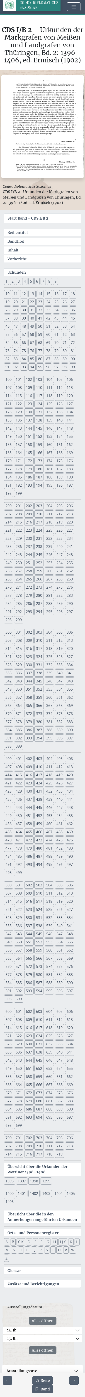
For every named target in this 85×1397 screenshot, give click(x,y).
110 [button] (39, 387)
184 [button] (8, 477)
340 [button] (59, 672)
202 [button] (29, 505)
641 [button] (70, 1052)
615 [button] (19, 1027)
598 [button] (8, 999)
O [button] (20, 1250)
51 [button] (48, 326)
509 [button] (29, 893)
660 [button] (49, 1076)
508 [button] (19, 893)
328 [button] (8, 664)
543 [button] (19, 933)
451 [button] (29, 815)
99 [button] (73, 367)
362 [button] (70, 697)
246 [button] (49, 554)
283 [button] (70, 595)
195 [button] (49, 485)
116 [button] (29, 395)
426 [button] (59, 783)
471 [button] (19, 840)
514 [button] (8, 901)
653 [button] (49, 1068)
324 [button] (39, 656)
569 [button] (70, 958)
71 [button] (65, 342)
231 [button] (39, 538)
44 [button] (65, 318)
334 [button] (70, 664)
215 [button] (19, 522)
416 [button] (29, 774)
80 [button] (65, 350)
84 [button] (24, 358)
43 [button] (56, 318)
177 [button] (8, 468)
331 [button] (39, 664)
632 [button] (49, 1044)
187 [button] (39, 477)
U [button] (59, 1250)
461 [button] (59, 823)
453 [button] (49, 815)
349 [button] (8, 689)
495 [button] (49, 864)
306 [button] (70, 632)
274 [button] (49, 587)
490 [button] (70, 856)
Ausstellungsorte (22, 1371)
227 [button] (70, 530)
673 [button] (39, 1092)
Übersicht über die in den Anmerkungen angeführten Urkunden (42, 1217)
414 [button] (8, 774)
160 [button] (49, 444)
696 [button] (59, 1117)
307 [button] (8, 640)
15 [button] (48, 293)
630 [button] (29, 1044)
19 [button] (7, 301)
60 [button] (48, 334)
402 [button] (29, 758)
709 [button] (29, 1146)
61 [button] (56, 334)
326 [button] (59, 656)
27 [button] (73, 301)
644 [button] (29, 1060)
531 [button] (39, 917)
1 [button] (6, 281)
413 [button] (70, 766)
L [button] (77, 1241)
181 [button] (49, 468)
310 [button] (39, 640)
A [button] (6, 1241)
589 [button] (59, 982)
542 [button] (8, 933)
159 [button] (39, 444)
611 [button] (49, 1019)
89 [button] (65, 358)
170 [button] (8, 460)
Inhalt (13, 250)
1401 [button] (22, 1193)
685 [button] (19, 1109)
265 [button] (29, 579)
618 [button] (49, 1027)
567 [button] (49, 958)
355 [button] (70, 689)
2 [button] (13, 281)
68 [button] (40, 342)
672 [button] (29, 1092)
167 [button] (49, 452)
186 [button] (29, 477)
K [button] (71, 1241)
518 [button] (49, 901)
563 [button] (8, 958)
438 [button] (39, 799)
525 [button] (49, 909)
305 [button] (59, 632)
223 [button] (29, 530)
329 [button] (19, 664)
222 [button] (19, 530)
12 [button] (24, 293)
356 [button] (8, 697)
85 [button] (32, 358)
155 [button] (70, 436)
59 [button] (40, 334)
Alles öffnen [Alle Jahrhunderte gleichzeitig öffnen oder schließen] (42, 1321)
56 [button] (16, 334)
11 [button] (16, 293)
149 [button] (8, 436)
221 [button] (8, 530)
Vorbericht (17, 259)
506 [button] (70, 885)
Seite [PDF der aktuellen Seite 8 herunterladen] (42, 1380)
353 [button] (49, 689)
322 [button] (19, 656)
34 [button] (56, 310)
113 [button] (70, 387)
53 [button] (65, 326)
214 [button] (8, 522)
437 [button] (29, 799)
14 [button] (40, 293)
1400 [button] (9, 1193)
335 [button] (8, 672)
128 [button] (8, 412)
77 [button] (40, 350)
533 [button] (59, 917)
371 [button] (19, 713)
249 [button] (8, 562)
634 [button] (70, 1044)
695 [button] (49, 1117)
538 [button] (39, 925)
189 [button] (59, 477)
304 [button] (49, 632)
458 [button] (29, 823)
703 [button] (39, 1137)
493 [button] (29, 864)
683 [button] (70, 1101)
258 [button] (29, 570)
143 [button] (19, 428)
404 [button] (49, 758)
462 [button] (70, 823)
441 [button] (70, 799)
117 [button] (39, 395)
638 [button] (39, 1052)
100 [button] (8, 379)
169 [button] (70, 452)
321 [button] (8, 656)
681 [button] (49, 1101)
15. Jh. (12, 1338)
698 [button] (8, 1125)
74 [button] (16, 350)
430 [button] (29, 791)
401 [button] (19, 758)
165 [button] (29, 452)
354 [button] (59, 689)
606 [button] (70, 1011)
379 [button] (29, 721)
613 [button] (70, 1019)
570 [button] (8, 966)
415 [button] (19, 774)
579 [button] (29, 974)
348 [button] (70, 681)
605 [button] (59, 1011)
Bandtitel (15, 241)
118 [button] (49, 395)
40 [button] (32, 318)
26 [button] (65, 301)
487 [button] (39, 856)
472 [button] (29, 840)
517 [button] (39, 901)
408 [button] (19, 766)
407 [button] (8, 766)
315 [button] (19, 648)
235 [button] (8, 546)
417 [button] (39, 774)
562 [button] (70, 950)
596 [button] (59, 990)
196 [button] (59, 485)
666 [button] (39, 1084)
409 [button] (29, 766)
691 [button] (8, 1117)
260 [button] (49, 570)
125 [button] (49, 403)
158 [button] (29, 444)
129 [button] (19, 412)
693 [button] (29, 1117)
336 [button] (19, 672)
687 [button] (39, 1109)
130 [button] (29, 412)
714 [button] (8, 1154)
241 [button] (70, 546)
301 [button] (19, 632)
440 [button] (59, 799)
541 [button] (70, 925)
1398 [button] (34, 1181)
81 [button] (73, 350)
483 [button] (70, 848)
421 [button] (8, 783)
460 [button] (49, 823)
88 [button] (56, 358)
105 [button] (59, 379)
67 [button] (32, 342)
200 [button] (8, 505)
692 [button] (19, 1117)
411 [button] (49, 766)
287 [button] (39, 603)
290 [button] (70, 603)
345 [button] (39, 681)
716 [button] (29, 1154)
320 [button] (70, 648)
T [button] (53, 1250)
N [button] (14, 1250)
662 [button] (70, 1076)
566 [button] (39, 958)
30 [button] (24, 310)
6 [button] (37, 281)
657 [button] (19, 1076)
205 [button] (59, 505)
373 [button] (39, 713)
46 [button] (7, 326)
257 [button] (19, 570)
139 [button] (49, 420)
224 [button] (39, 530)
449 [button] (8, 815)
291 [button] (8, 611)
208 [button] (19, 513)
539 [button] (49, 925)
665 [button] (29, 1084)
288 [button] (49, 603)
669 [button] (70, 1084)
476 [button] (70, 840)
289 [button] (59, 603)
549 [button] (8, 942)
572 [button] (29, 966)
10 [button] (7, 293)
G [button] (47, 1241)
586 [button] (29, 982)
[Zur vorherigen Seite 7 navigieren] (7, 1380)
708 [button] (19, 1146)
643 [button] (19, 1060)
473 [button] (39, 840)
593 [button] (29, 990)
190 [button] (70, 477)
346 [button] (49, 681)
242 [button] (8, 554)
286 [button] (29, 603)
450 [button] (19, 815)
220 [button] (70, 522)
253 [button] (49, 562)
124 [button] (39, 403)
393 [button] (29, 738)
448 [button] (70, 807)
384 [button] (8, 729)
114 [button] (8, 395)
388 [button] (49, 729)
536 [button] (19, 925)
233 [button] (59, 538)
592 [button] (19, 990)
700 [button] (8, 1137)
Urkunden (16, 272)
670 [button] (8, 1092)
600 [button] (8, 1011)
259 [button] (39, 570)
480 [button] (39, 848)
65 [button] (16, 342)
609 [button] (29, 1019)
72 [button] (73, 342)
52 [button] (56, 326)
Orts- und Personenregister (33, 1233)
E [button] (35, 1241)
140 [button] (59, 420)
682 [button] (59, 1101)
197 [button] (70, 485)
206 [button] (70, 505)
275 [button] (59, 587)
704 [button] (49, 1137)
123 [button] (29, 403)
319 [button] (59, 648)
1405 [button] (71, 1193)
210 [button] (39, 513)
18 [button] (73, 293)
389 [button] (59, 729)
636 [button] (19, 1052)
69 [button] (48, 342)
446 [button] (49, 807)
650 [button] (19, 1068)
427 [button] (70, 783)
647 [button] (59, 1060)
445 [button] (39, 807)
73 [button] (7, 350)
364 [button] (19, 705)
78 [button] (48, 350)
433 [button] (59, 791)
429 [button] (19, 791)
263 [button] (8, 579)
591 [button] (8, 990)
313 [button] (70, 640)
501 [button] (19, 885)
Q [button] (34, 1250)
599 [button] (19, 999)
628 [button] (8, 1044)
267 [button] (49, 579)
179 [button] (29, 468)
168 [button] (59, 452)
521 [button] (8, 909)
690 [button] (70, 1109)
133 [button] (59, 412)
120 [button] (70, 395)
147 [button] (59, 428)
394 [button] (39, 738)
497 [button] (70, 864)
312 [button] (59, 640)
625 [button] (49, 1035)
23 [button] (40, 301)
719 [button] (59, 1154)
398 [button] (8, 746)
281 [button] (49, 595)
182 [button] (59, 468)
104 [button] (49, 379)
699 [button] (19, 1125)
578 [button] (19, 974)
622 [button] (19, 1035)
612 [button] (59, 1019)
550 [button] (19, 942)
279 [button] (29, 595)
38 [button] (16, 318)
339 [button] (49, 672)
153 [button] (49, 436)
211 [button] (49, 513)
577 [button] (8, 974)
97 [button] (56, 367)
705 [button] (59, 1137)
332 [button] (49, 664)
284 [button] (8, 603)
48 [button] (24, 326)
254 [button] (59, 562)
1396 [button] (9, 1181)
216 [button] (29, 522)
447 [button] (59, 807)
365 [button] (29, 705)
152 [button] (39, 436)
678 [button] (19, 1101)
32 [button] (40, 310)
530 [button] (29, 917)
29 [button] (16, 310)
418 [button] (49, 774)
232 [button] (49, 538)
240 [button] (59, 546)
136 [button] (19, 420)
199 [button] (19, 493)
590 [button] (70, 982)
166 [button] (39, 452)
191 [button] (8, 485)
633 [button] (59, 1044)
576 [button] (70, 966)
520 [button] (70, 901)
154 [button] (59, 436)
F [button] (41, 1241)
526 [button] (59, 909)
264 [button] (19, 579)
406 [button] (70, 758)
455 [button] (70, 815)
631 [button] (39, 1044)
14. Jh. (12, 1330)
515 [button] (19, 901)
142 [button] (8, 428)
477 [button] (8, 848)
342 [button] (8, 681)
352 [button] (39, 689)
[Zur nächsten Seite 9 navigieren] (74, 1380)
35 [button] (65, 310)
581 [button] (49, 974)
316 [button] (29, 648)
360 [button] (49, 697)
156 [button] (8, 444)
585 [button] (19, 982)
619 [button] (59, 1027)
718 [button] (49, 1154)
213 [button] (70, 513)
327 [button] (70, 656)
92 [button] (16, 367)
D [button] (29, 1241)
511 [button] (49, 893)
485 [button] (19, 856)
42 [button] (48, 318)
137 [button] (29, 420)
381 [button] (49, 721)
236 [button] (19, 546)
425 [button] (49, 783)
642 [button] (8, 1060)
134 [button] (70, 412)
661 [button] (59, 1076)
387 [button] (39, 729)
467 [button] (49, 831)
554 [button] (59, 942)
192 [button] (19, 485)
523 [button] (29, 909)
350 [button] (19, 689)
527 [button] (70, 909)
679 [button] (29, 1101)
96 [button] (48, 367)
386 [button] (29, 729)
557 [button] (19, 950)
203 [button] (39, 505)
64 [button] (7, 342)
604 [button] (49, 1011)
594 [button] (39, 990)
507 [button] (8, 893)
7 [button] (43, 281)
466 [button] (39, 831)
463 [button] (8, 831)
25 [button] (56, 301)
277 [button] (8, 595)
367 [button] (49, 705)
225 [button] (49, 530)
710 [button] (39, 1146)
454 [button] (59, 815)
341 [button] (70, 672)
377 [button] (8, 721)
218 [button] (49, 522)
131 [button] (39, 412)
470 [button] (8, 840)
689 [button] (59, 1109)
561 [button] (59, 950)
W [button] (73, 1250)
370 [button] (8, 713)
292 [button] (19, 611)
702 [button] (29, 1137)
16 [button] (56, 293)
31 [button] (32, 310)
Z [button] (6, 1258)
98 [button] (65, 367)
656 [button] (8, 1076)
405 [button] (59, 758)
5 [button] (31, 281)
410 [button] (39, 766)
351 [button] (29, 689)
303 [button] (39, 632)
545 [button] (39, 933)
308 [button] (19, 640)
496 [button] (59, 864)
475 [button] (59, 840)
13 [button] (32, 293)
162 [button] (70, 444)
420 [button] (70, 774)
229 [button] (19, 538)
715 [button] (19, 1154)
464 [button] (19, 831)
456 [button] (8, 823)
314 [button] (8, 648)
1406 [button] (9, 1201)
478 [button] (19, 848)
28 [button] (7, 310)
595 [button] (49, 990)
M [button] (7, 1250)
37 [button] (7, 318)
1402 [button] (34, 1193)
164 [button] (19, 452)
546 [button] (49, 933)
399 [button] (19, 746)
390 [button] (70, 729)
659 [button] (39, 1076)
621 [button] (8, 1035)
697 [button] (70, 1117)
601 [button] (19, 1011)
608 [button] (19, 1019)
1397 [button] (22, 1181)
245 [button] (39, 554)
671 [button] (19, 1092)
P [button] (27, 1250)
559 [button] (39, 950)
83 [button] (16, 358)
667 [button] (49, 1084)
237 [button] (29, 546)
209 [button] (29, 513)
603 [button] (39, 1011)
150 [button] (19, 436)
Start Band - (27, 218)
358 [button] (29, 697)
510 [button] (39, 893)
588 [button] (49, 982)
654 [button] (59, 1068)
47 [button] (16, 326)
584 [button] (8, 982)
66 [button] (24, 342)
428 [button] (8, 791)
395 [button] (49, 738)
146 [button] (49, 428)
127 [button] (70, 403)
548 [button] (70, 933)
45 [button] (73, 318)
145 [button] (39, 428)
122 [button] (19, 403)
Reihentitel (17, 232)
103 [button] (39, 379)
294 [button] (39, 611)
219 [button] (59, 522)
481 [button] (49, 848)
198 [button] (8, 493)
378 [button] (19, 721)
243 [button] (19, 554)
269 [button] (70, 579)
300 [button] (8, 632)
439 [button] (49, 799)
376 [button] (70, 713)
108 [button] (19, 387)
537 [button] (29, 925)
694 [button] (39, 1117)
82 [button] (7, 358)
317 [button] (39, 648)
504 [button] (49, 885)
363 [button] (8, 705)
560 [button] (49, 950)
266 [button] (39, 579)
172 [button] (29, 460)
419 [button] (59, 774)
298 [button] (8, 619)
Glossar (14, 1270)
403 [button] (39, 758)
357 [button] (19, 697)
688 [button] (49, 1109)
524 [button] (39, 909)
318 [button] (49, 648)
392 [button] (19, 738)
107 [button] (8, 387)
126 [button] (59, 403)
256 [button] (8, 570)
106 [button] (70, 379)
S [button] (47, 1250)
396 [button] (59, 738)
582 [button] (59, 974)
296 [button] (59, 611)
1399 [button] (46, 1181)
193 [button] (29, 485)
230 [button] (29, 538)
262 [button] (70, 570)
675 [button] (59, 1092)
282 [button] (59, 595)
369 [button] (70, 705)
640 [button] (59, 1052)
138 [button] (39, 420)
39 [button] (24, 318)
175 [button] (59, 460)
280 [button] (39, 595)
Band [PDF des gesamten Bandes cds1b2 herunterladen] (42, 1389)
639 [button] (49, 1052)
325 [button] (49, 656)
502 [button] (29, 885)
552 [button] (39, 942)
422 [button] (19, 783)
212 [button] (59, 513)
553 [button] (49, 942)
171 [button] (19, 460)
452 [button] (39, 815)
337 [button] (29, 672)
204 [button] (49, 505)
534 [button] (70, 917)
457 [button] (19, 823)
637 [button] (29, 1052)
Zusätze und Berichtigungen (33, 1284)
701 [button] (19, 1137)
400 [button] (8, 758)
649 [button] (8, 1068)
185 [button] (19, 477)
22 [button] (32, 301)
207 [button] (8, 513)
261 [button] (59, 570)
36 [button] (73, 310)
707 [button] (8, 1146)
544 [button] (29, 933)
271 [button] (19, 587)
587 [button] (39, 982)
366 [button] (39, 705)
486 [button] (29, 856)
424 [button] (39, 783)
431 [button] (39, 791)
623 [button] (29, 1035)
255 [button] (70, 562)
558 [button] (29, 950)
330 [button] (29, 664)
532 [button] (49, 917)
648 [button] (70, 1060)
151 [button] (29, 436)
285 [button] (19, 603)
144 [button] (29, 428)
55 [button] (7, 334)
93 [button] (24, 367)
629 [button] (19, 1044)
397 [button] (70, 738)
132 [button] (49, 412)
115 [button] (19, 395)
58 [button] (32, 334)
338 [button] (39, 672)
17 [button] (65, 293)
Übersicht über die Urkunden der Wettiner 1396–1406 (37, 1169)
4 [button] (25, 281)
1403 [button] (46, 1193)
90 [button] (73, 358)
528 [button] (8, 917)
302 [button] (29, 632)
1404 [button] (58, 1193)
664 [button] (19, 1084)
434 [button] (70, 791)
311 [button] (49, 640)
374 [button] (49, 713)
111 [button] (49, 387)
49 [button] (32, 326)
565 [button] (29, 958)
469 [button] (70, 831)
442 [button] (8, 807)
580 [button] (39, 974)
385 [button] (19, 729)
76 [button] (32, 350)
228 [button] (8, 538)
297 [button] (70, 611)
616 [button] (29, 1027)
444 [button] (29, 807)
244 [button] (29, 554)
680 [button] (39, 1101)
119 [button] (59, 395)
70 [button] (56, 342)
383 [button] (70, 721)
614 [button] (8, 1027)
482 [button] (59, 848)
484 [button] (8, 856)
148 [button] (70, 428)
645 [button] (39, 1060)
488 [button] (49, 856)
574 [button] (49, 966)
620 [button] (70, 1027)
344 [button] (29, 681)
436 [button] (19, 799)
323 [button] (29, 656)
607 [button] (8, 1019)
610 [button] (39, 1019)
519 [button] (59, 901)
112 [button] (59, 387)
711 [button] (49, 1146)
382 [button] (59, 721)
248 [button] (70, 554)
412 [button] (59, 766)
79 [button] (56, 350)
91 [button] (7, 367)
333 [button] (59, 664)
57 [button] (24, 334)
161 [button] (59, 444)
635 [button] (8, 1052)
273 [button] (39, 587)
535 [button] (8, 925)
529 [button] (19, 917)
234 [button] (70, 538)
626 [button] (59, 1035)
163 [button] (8, 452)
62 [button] (65, 334)
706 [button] (70, 1137)
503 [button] (39, 885)
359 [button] (39, 697)
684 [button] (8, 1109)
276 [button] (70, 587)
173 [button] (39, 460)
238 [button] (39, 546)
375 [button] (59, 713)
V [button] (66, 1250)
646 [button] (49, 1060)
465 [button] (29, 831)
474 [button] (49, 840)
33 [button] (48, 310)
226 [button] (59, 530)
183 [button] (70, 468)
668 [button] (59, 1084)
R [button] (40, 1250)
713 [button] (70, 1146)
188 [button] (49, 477)
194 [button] (39, 485)
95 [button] (40, 367)
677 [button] (8, 1101)
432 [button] (49, 791)
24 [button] (48, 301)
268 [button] (59, 579)
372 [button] (29, 713)
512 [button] (59, 893)
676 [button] (70, 1092)
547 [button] (59, 933)
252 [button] (39, 562)
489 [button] (59, 856)
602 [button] (29, 1011)
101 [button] (19, 379)
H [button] (54, 1241)
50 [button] (40, 326)
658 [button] (29, 1076)
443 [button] (19, 807)
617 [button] (39, 1027)
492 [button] (19, 864)
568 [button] (59, 958)
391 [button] (8, 738)
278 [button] (19, 595)
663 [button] (8, 1084)
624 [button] (39, 1035)
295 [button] (49, 611)
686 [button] (29, 1109)
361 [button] (59, 697)
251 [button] (29, 562)
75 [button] (24, 350)
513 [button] (70, 893)
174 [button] (49, 460)
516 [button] (29, 901)
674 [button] (49, 1092)
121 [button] (8, 403)
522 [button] (19, 909)
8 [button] (49, 281)
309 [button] (29, 640)
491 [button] (8, 864)
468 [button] (59, 831)
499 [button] (19, 872)
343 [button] (19, 681)
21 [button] (24, 301)
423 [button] (29, 783)
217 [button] (39, 522)
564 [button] (19, 958)
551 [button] (29, 942)
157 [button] (19, 444)
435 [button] (8, 799)
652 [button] (39, 1068)
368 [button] (59, 705)
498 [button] (8, 872)
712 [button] (59, 1146)
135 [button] (8, 420)
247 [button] (59, 554)
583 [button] (70, 974)
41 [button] (40, 318)
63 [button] (73, 334)
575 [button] (59, 966)
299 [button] (19, 619)
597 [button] (70, 990)
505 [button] (59, 885)
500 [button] (8, 885)
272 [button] (29, 587)
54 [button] (73, 326)
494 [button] (39, 864)
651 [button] (29, 1068)
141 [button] (70, 420)
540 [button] (59, 925)
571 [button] (19, 966)
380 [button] (39, 721)
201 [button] (19, 505)
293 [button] (29, 611)
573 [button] (39, 966)
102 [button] (29, 379)
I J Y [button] (63, 1241)
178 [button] (19, 468)
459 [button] (39, 823)
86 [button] (40, 358)
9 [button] (55, 281)
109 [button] (29, 387)
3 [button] (19, 281)
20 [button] (16, 301)
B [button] (13, 1241)
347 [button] (59, 681)
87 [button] (48, 358)
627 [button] (70, 1035)
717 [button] (39, 1154)
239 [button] (49, 546)
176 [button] (70, 460)
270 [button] (8, 587)
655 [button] (70, 1068)
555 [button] (70, 942)
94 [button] (32, 367)
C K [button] (21, 1241)
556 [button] (8, 950)
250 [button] (19, 562)
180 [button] (39, 468)
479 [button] (29, 848)
